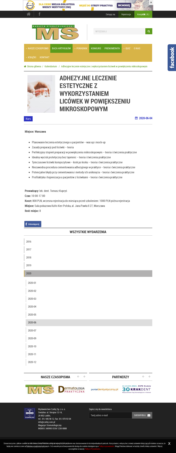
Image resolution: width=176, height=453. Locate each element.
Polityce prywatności (106, 446)
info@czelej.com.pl (46, 422)
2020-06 (32, 322)
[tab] (88, 242)
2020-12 (32, 362)
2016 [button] (28, 241)
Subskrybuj (143, 415)
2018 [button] (28, 257)
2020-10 (32, 346)
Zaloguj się (110, 14)
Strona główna (32, 66)
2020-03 (32, 298)
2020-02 (32, 291)
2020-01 (32, 283)
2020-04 (32, 306)
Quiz (126, 48)
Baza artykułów (61, 48)
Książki (31, 57)
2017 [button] (28, 249)
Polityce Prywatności (92, 448)
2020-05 (32, 314)
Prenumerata (112, 48)
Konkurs (96, 48)
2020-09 (32, 338)
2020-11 (32, 354)
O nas (137, 48)
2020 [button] (28, 273)
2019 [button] (28, 265)
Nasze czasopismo (37, 48)
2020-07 (32, 330)
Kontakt (44, 57)
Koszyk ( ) (143, 14)
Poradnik (80, 48)
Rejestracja (126, 14)
